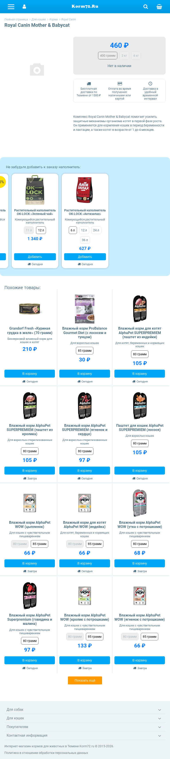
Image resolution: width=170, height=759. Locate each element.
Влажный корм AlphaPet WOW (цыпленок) (29, 524)
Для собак (15, 709)
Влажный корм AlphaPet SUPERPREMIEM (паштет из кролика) (30, 429)
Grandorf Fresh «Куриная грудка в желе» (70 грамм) (29, 330)
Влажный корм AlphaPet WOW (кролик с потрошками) (84, 617)
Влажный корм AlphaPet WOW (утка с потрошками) (140, 524)
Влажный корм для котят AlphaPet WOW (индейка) (84, 524)
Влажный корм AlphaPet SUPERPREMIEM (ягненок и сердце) (84, 429)
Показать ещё (85, 680)
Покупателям (17, 727)
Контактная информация (27, 735)
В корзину (29, 373)
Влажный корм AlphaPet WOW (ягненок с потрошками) (139, 617)
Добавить (35, 257)
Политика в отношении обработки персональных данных (46, 753)
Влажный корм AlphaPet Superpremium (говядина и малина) (29, 619)
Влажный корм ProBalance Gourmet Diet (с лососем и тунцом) (84, 332)
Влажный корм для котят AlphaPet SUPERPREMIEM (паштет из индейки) (139, 332)
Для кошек (15, 718)
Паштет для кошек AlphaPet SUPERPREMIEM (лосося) (139, 427)
